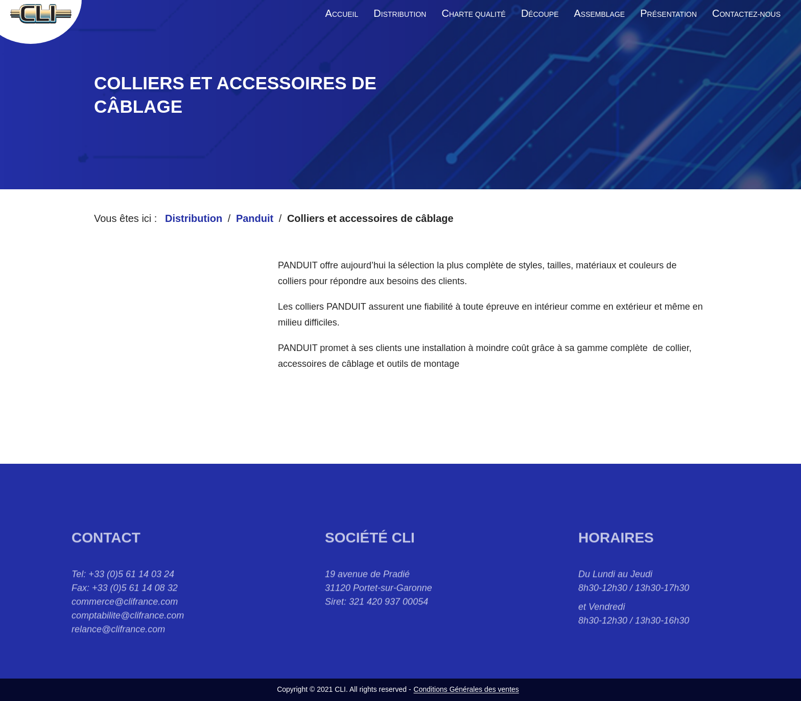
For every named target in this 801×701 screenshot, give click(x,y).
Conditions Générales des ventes (466, 689)
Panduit (254, 218)
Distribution (193, 218)
